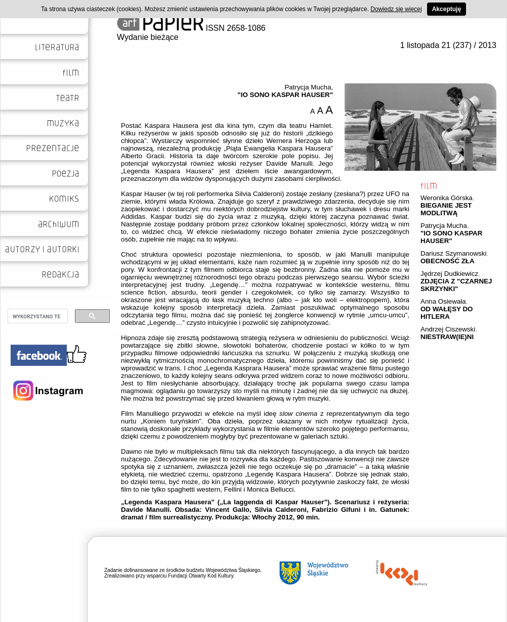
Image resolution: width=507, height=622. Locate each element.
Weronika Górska (446, 198)
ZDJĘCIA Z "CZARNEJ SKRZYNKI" (456, 285)
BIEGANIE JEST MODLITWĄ (446, 209)
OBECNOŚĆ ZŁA (447, 261)
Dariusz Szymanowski (453, 253)
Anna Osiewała (443, 301)
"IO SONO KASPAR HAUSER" (451, 237)
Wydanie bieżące (148, 37)
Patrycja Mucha (443, 225)
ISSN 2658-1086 (191, 28)
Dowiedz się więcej (395, 9)
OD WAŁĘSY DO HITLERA (446, 312)
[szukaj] (37, 316)
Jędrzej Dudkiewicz (449, 273)
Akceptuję (446, 9)
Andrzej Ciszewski (447, 329)
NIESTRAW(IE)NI (447, 337)
